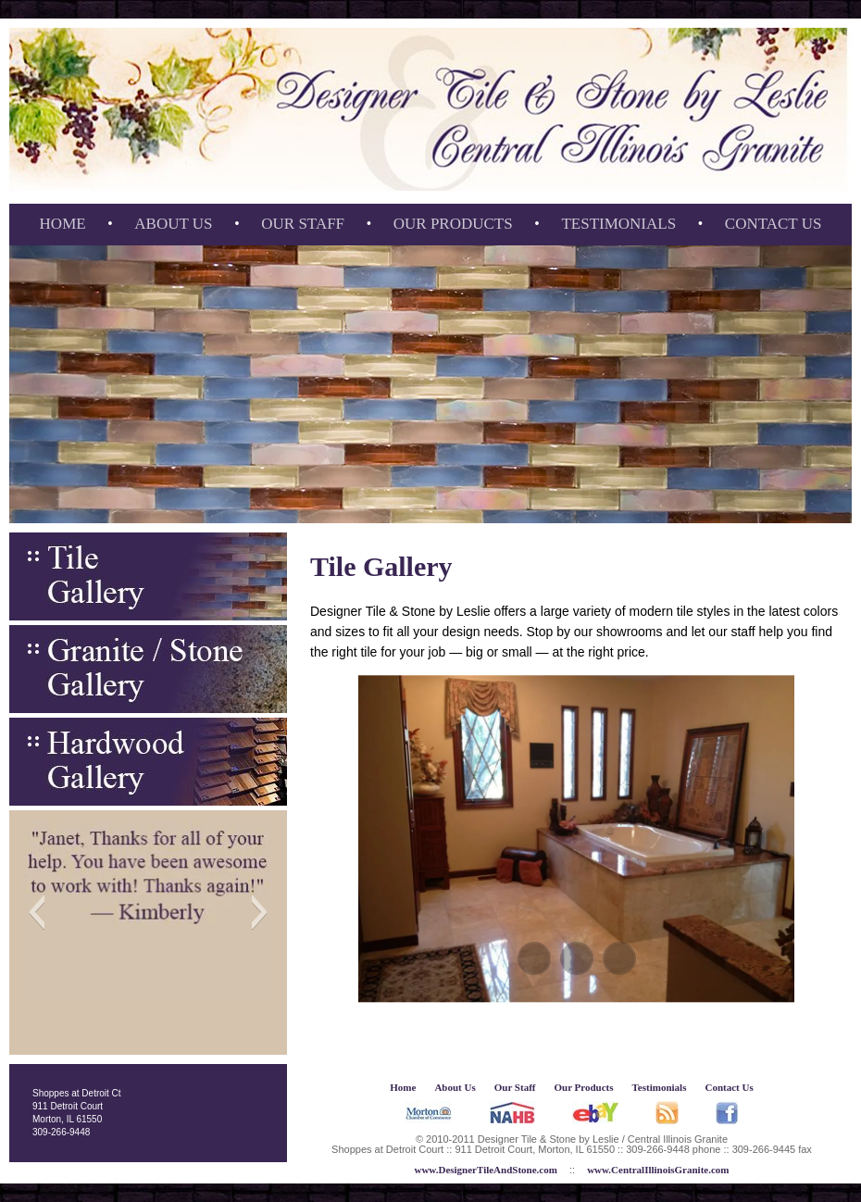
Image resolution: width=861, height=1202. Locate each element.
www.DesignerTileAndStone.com (485, 1169)
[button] (36, 912)
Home (63, 223)
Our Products (453, 223)
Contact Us (773, 223)
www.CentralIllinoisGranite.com (658, 1169)
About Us (173, 223)
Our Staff (302, 223)
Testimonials (618, 223)
